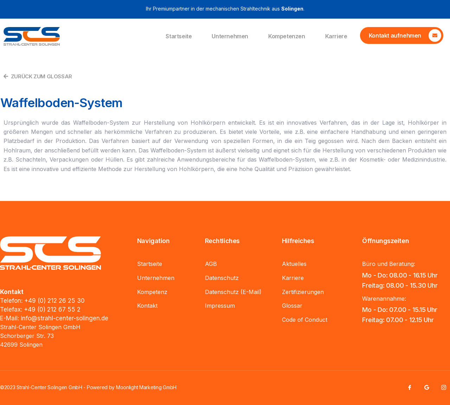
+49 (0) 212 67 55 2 (52, 309)
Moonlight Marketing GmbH (146, 387)
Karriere (336, 36)
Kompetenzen (286, 36)
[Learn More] (401, 35)
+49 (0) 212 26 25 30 (54, 300)
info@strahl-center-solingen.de (64, 318)
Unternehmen (230, 36)
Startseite (179, 36)
